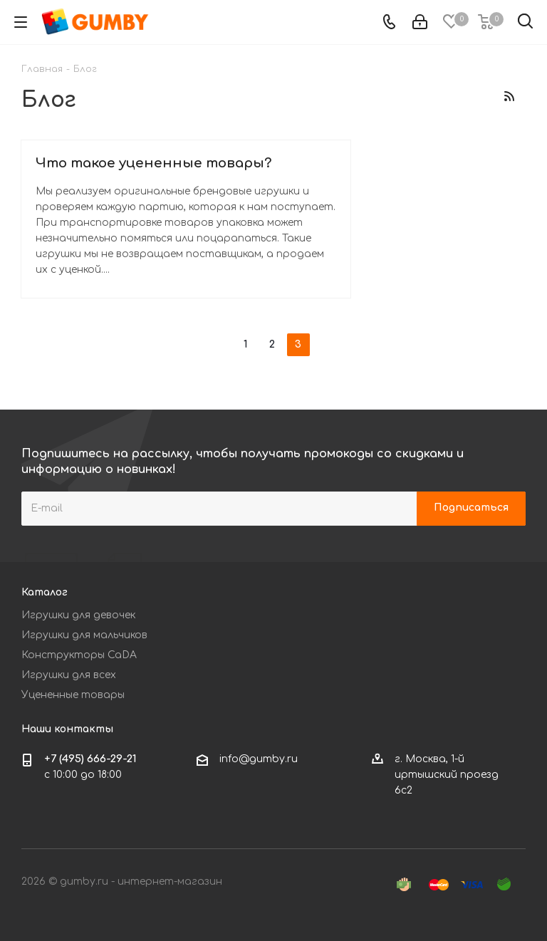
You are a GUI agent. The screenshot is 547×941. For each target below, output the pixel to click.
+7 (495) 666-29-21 (90, 759)
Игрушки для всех (68, 675)
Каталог (44, 592)
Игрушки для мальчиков (84, 635)
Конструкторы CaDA (79, 655)
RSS (509, 96)
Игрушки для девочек (78, 615)
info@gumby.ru (258, 759)
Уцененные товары (73, 695)
